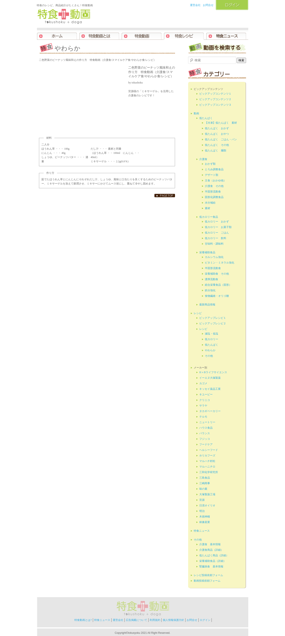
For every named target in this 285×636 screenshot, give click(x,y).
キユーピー (206, 394)
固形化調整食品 (214, 197)
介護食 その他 (214, 186)
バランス (204, 433)
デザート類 (211, 174)
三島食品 (204, 477)
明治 (202, 511)
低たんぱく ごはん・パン (221, 139)
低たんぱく (206, 118)
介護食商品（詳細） (211, 549)
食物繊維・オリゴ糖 (217, 295)
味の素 (203, 488)
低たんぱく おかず (217, 128)
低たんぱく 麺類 (215, 150)
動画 (196, 113)
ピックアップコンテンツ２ (215, 99)
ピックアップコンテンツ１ (215, 93)
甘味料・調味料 (214, 243)
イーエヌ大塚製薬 (210, 377)
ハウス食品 (206, 427)
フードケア (206, 444)
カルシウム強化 (214, 257)
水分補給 (210, 202)
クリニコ (204, 400)
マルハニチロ (207, 466)
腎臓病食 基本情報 (211, 566)
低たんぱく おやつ (217, 133)
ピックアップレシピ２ (212, 323)
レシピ (198, 313)
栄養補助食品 (207, 252)
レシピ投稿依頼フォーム (208, 575)
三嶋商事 (204, 483)
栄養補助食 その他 (217, 273)
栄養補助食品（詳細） (212, 561)
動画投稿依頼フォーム (207, 580)
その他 (209, 355)
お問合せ (208, 5)
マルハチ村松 (207, 461)
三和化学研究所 (208, 472)
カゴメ (203, 383)
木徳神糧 (204, 516)
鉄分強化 (210, 290)
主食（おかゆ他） (215, 180)
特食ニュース (202, 530)
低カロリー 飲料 (215, 238)
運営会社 (195, 5)
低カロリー (211, 339)
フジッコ (204, 438)
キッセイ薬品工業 (210, 388)
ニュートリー (207, 422)
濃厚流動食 (211, 279)
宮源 (202, 499)
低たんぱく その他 (217, 145)
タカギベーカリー (210, 411)
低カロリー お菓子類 (218, 227)
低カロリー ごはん (217, 232)
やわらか (210, 350)
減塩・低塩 (211, 333)
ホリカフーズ (207, 455)
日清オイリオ (207, 505)
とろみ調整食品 (214, 169)
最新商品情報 (207, 304)
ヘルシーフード (208, 450)
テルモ (203, 416)
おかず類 (210, 163)
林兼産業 (204, 522)
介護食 (203, 159)
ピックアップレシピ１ (212, 317)
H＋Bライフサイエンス (213, 372)
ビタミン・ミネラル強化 (219, 262)
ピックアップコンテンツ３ (215, 104)
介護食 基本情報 (210, 544)
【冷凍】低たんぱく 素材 (221, 122)
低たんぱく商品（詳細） (214, 555)
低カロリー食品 (208, 216)
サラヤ (203, 405)
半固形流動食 (213, 191)
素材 (207, 208)
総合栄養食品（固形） (218, 284)
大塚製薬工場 (207, 494)
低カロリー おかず (217, 221)
